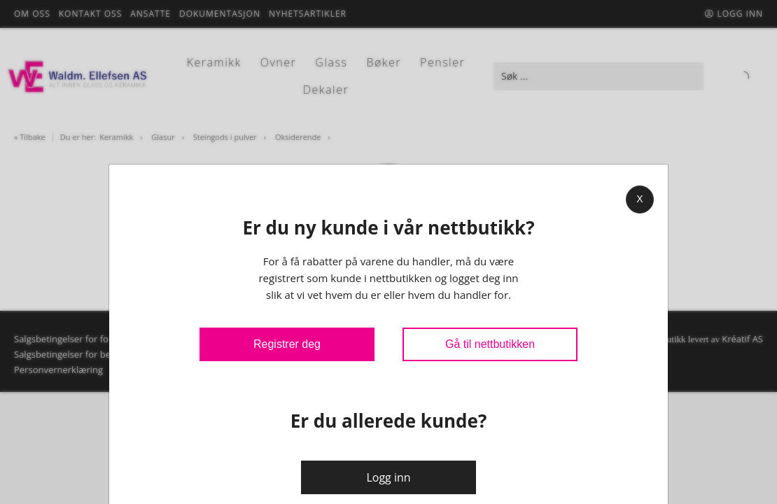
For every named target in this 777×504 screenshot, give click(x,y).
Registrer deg (287, 344)
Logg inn (388, 477)
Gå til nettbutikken (490, 344)
